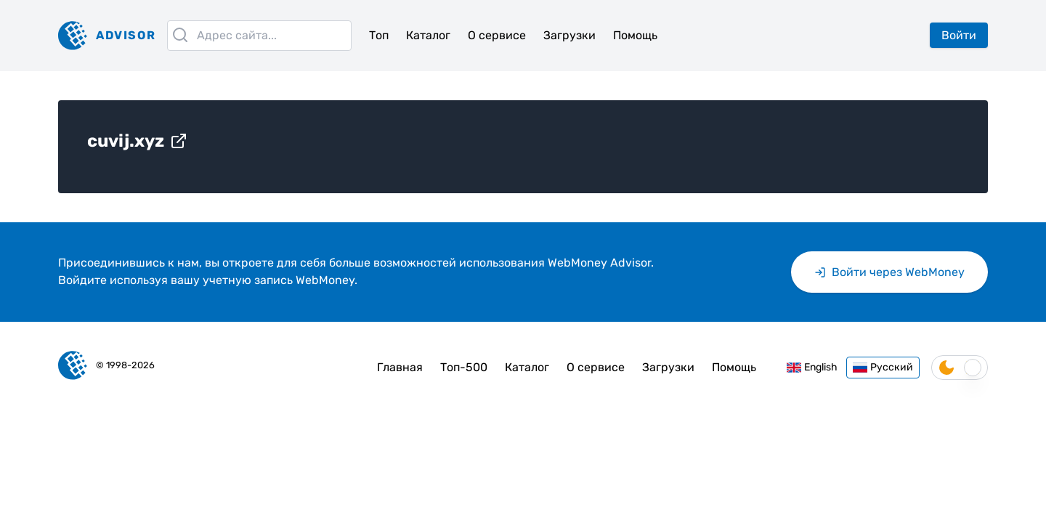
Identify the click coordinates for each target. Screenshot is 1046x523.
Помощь (635, 35)
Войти (958, 35)
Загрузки (569, 35)
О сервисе (497, 35)
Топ (379, 35)
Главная (400, 367)
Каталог (428, 35)
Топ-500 (463, 367)
